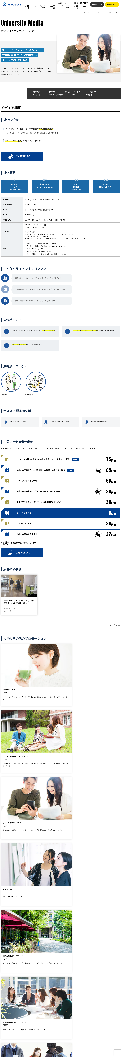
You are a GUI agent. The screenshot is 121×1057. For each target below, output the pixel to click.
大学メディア (100, 12)
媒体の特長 (45, 92)
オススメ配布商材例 (65, 95)
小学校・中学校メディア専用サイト (109, 1028)
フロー (83, 95)
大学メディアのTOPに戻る (22, 785)
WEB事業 (52, 7)
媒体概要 (61, 92)
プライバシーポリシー (86, 1025)
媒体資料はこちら (23, 158)
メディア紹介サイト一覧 (108, 1014)
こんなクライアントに (81, 92)
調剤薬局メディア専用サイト (107, 1019)
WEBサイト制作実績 (63, 1022)
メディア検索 (40, 1028)
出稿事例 (98, 95)
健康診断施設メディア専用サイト (108, 1025)
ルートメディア (88, 12)
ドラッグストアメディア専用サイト (109, 1022)
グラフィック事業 (64, 7)
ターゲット (45, 95)
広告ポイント (102, 92)
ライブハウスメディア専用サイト (108, 1031)
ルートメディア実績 (63, 1019)
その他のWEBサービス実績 (65, 1025)
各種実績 (75, 7)
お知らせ (84, 7)
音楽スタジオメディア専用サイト (108, 1035)
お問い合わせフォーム (55, 1003)
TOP (79, 12)
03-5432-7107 (10, 1010)
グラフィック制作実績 (64, 1028)
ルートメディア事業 (40, 7)
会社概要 (27, 7)
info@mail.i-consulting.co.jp (11, 1028)
